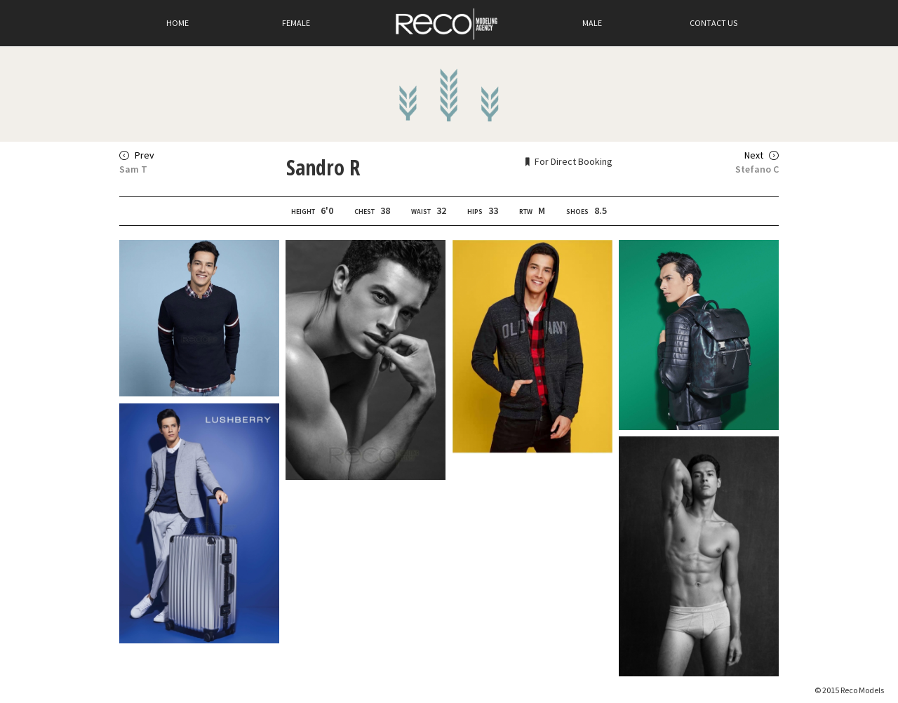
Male (592, 23)
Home (177, 23)
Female (296, 23)
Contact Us (713, 23)
